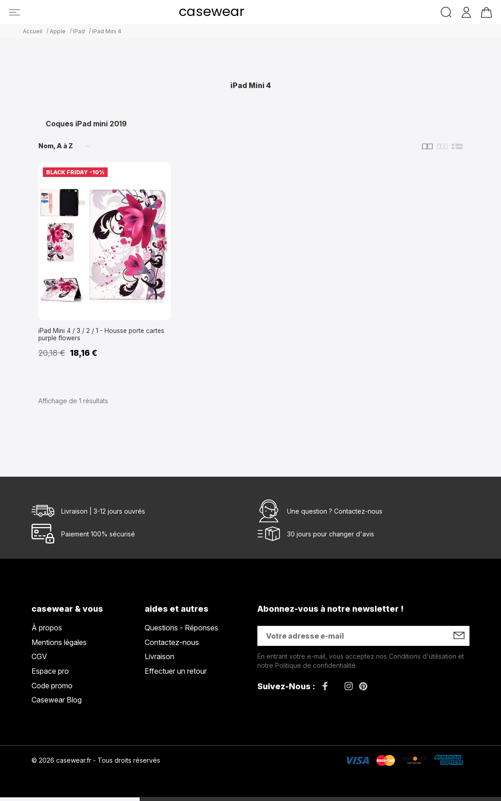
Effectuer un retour (176, 674)
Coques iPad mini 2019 (86, 123)
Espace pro (50, 674)
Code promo (52, 689)
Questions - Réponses (181, 631)
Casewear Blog (56, 703)
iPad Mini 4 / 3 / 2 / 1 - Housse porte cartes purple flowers (97, 336)
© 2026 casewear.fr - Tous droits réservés (95, 764)
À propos (46, 631)
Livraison (159, 660)
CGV (39, 660)
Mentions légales (59, 645)
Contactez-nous (358, 515)
